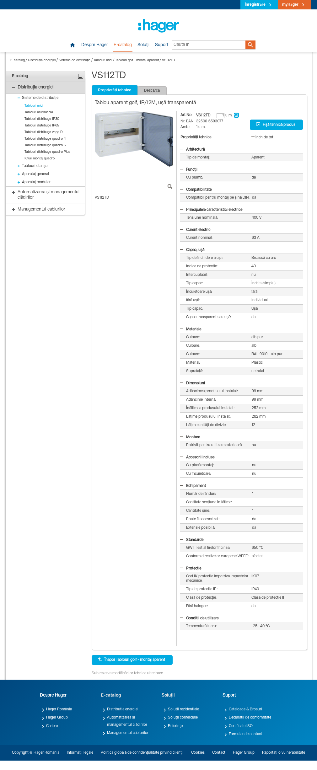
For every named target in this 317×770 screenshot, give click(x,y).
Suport (161, 45)
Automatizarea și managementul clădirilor (127, 721)
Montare (190, 437)
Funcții (188, 170)
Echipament (193, 486)
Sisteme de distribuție (74, 60)
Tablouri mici (103, 60)
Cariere (52, 726)
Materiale (190, 329)
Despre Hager (94, 45)
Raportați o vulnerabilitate (283, 753)
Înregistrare (255, 5)
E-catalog (123, 45)
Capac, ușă (192, 250)
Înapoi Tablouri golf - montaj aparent (131, 659)
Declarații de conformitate (250, 717)
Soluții (143, 45)
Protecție (190, 568)
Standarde (191, 540)
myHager (290, 5)
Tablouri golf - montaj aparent (137, 60)
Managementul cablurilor (127, 733)
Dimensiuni (192, 383)
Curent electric (195, 230)
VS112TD (168, 60)
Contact (218, 753)
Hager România (59, 709)
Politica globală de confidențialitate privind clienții (142, 753)
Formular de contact (245, 734)
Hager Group (57, 717)
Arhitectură (192, 150)
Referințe (175, 726)
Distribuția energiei (42, 60)
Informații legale (80, 753)
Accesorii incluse (197, 457)
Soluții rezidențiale (183, 709)
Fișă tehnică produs (275, 124)
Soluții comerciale (183, 717)
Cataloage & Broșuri (245, 709)
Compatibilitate (196, 190)
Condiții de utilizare (199, 618)
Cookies (198, 753)
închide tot (262, 137)
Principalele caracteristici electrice (211, 210)
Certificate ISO (241, 726)
